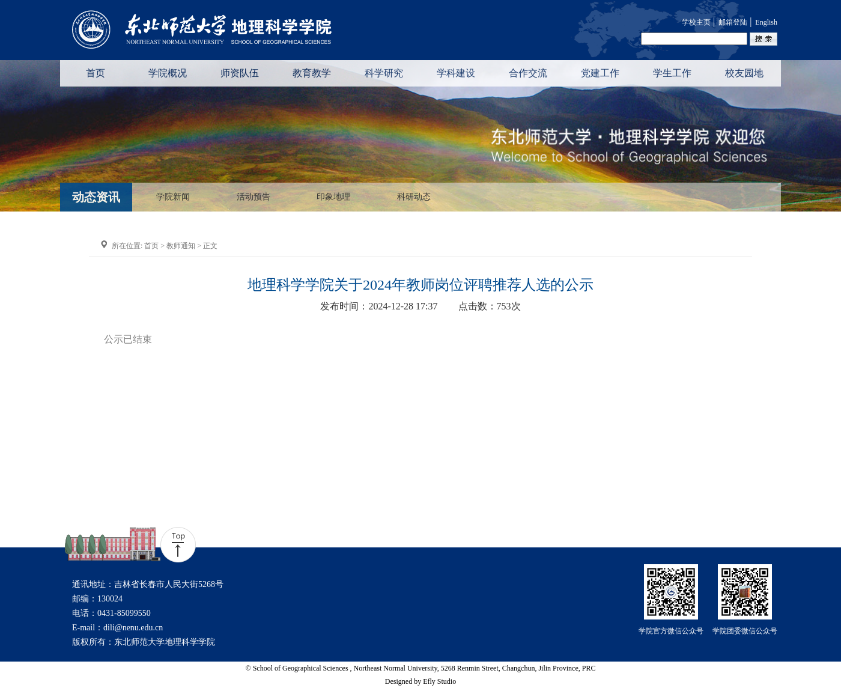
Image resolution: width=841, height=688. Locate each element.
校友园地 (744, 73)
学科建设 (456, 73)
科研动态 (414, 197)
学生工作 (672, 73)
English (766, 22)
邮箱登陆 (732, 22)
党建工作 (600, 73)
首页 (95, 73)
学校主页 (696, 22)
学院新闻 (173, 197)
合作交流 (528, 73)
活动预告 (253, 197)
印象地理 (333, 197)
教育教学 (312, 73)
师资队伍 (239, 73)
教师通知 (180, 246)
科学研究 (384, 73)
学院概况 (167, 73)
